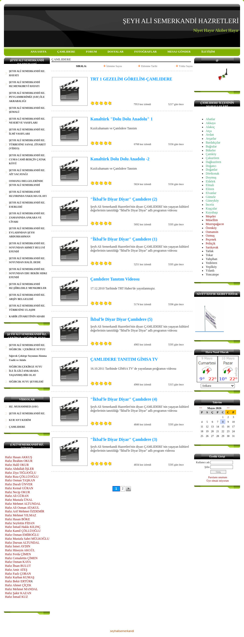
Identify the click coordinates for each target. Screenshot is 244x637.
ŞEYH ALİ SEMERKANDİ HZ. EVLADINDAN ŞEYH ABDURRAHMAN (27, 232)
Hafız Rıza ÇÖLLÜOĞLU (22, 476)
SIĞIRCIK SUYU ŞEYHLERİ (26, 381)
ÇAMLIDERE (66, 51)
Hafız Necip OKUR (17, 492)
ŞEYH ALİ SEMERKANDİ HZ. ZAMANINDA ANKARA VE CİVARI (27, 217)
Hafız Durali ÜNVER (19, 484)
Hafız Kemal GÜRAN (19, 488)
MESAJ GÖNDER (178, 51)
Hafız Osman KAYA (18, 562)
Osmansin (212, 232)
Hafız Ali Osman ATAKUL (22, 507)
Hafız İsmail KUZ (16, 597)
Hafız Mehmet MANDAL (21, 589)
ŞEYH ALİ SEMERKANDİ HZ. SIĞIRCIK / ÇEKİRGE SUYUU (27, 347)
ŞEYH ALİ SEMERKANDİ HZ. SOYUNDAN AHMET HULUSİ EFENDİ (27, 247)
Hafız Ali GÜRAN (17, 496)
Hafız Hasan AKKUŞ (18, 457)
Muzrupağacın (215, 224)
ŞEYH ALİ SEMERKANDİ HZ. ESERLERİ (27, 204)
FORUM (91, 51)
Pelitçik (210, 243)
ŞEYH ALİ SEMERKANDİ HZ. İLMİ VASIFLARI (27, 131)
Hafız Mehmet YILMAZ (20, 515)
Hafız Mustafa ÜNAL (19, 500)
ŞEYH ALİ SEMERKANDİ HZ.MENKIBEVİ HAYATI (24, 84)
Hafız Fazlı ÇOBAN (18, 573)
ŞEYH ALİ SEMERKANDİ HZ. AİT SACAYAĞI (27, 172)
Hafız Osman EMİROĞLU (22, 535)
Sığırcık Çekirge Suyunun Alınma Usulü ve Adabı (28, 357)
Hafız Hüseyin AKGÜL (20, 550)
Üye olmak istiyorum (217, 480)
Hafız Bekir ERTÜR (18, 581)
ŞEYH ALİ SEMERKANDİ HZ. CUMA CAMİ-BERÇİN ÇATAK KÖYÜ (27, 159)
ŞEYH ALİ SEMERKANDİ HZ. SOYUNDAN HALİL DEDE (27, 260)
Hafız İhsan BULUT (18, 566)
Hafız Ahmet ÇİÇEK (18, 585)
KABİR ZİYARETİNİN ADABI (27, 316)
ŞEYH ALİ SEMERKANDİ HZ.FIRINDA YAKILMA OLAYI (28, 193)
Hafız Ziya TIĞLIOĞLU (20, 473)
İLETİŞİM (208, 51)
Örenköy (211, 228)
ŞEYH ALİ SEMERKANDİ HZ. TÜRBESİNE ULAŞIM (27, 307)
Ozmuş (210, 235)
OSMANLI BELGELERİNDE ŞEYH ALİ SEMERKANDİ (26, 183)
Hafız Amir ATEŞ (16, 570)
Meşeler (211, 216)
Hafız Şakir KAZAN (18, 593)
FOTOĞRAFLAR (145, 51)
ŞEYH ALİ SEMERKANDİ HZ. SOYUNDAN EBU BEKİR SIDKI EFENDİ (28, 273)
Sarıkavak (212, 247)
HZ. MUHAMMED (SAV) (23, 406)
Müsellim (212, 220)
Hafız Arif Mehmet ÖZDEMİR (24, 511)
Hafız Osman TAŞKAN (20, 480)
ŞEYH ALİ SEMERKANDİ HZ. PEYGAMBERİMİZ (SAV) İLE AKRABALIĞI (27, 97)
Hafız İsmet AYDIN (17, 546)
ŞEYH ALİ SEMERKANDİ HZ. (27, 413)
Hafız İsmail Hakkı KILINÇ (23, 527)
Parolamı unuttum (217, 477)
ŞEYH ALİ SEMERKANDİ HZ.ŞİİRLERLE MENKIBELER (27, 286)
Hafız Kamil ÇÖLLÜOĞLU (23, 531)
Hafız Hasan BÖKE (17, 519)
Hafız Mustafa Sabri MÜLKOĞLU (27, 539)
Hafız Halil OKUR (17, 465)
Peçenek (211, 239)
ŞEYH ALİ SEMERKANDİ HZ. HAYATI (27, 73)
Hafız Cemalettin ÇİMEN (21, 558)
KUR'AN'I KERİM (20, 420)
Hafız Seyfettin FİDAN (20, 523)
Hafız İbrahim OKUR (19, 461)
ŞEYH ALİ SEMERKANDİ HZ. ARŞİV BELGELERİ (27, 296)
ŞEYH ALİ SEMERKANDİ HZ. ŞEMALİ (27, 110)
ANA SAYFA (38, 51)
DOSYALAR (116, 51)
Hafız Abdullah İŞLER (19, 469)
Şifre (207, 467)
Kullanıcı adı (203, 462)
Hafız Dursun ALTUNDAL (22, 542)
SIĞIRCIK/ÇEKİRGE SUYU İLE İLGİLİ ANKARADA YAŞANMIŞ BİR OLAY (25, 370)
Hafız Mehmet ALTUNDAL (23, 504)
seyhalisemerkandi (122, 631)
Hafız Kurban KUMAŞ (19, 577)
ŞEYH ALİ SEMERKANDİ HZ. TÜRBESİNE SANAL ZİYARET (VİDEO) (27, 144)
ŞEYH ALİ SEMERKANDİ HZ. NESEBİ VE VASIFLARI (27, 120)
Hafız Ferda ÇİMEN (18, 554)
